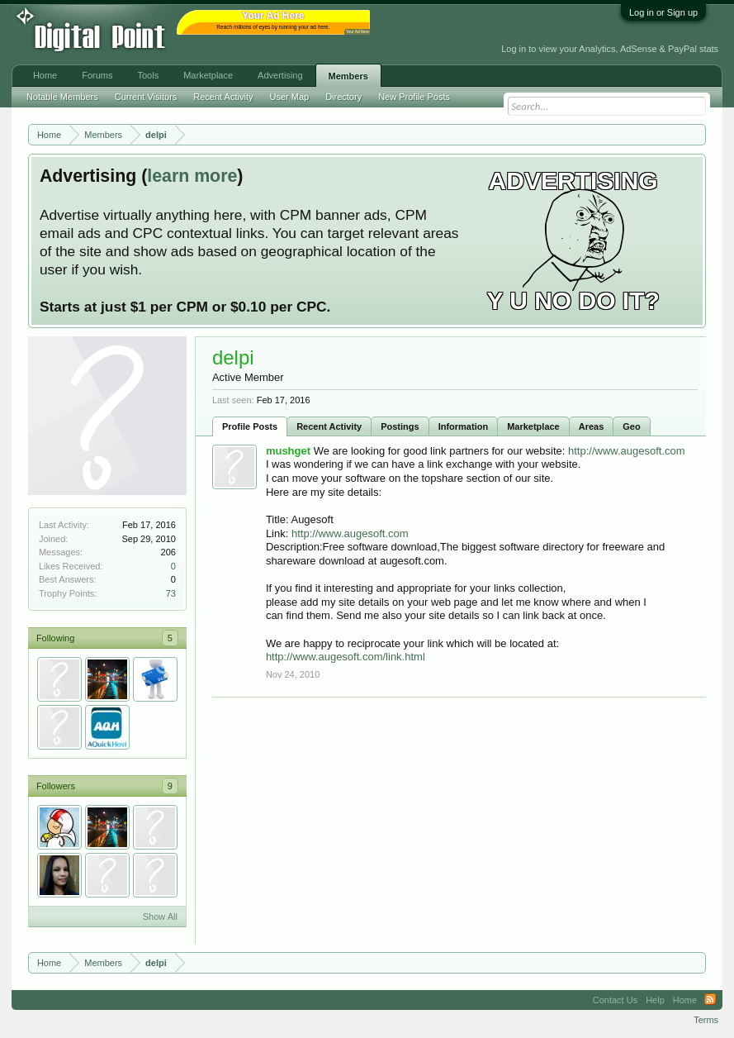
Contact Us (615, 1000)
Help (655, 1000)
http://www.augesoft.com (626, 451)
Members (348, 76)
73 (171, 593)
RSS (710, 1000)
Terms (706, 1020)
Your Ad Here (357, 32)
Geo (631, 426)
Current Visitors (146, 97)
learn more (192, 176)
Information (463, 426)
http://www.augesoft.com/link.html (345, 656)
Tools (148, 75)
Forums (97, 75)
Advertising (280, 75)
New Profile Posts (414, 97)
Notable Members (62, 97)
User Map (289, 97)
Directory (343, 97)
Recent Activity (329, 426)
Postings (400, 426)
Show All (160, 916)
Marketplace (533, 426)
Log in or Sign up (663, 12)
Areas (591, 426)
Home (45, 75)
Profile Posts (249, 426)
